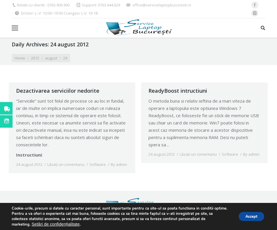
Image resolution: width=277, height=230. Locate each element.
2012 (35, 58)
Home (20, 58)
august (51, 58)
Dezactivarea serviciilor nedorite (57, 90)
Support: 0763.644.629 (101, 5)
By (119, 164)
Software (97, 164)
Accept (248, 216)
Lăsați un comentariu (65, 164)
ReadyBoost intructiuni (177, 90)
